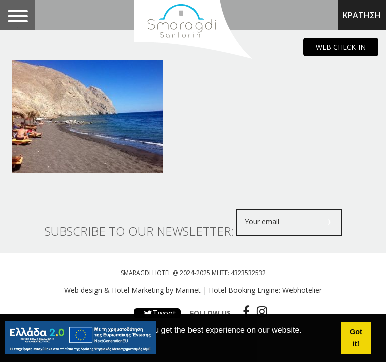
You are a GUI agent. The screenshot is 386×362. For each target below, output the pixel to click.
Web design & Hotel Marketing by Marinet (132, 290)
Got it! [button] (356, 338)
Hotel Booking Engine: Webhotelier (265, 290)
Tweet (157, 313)
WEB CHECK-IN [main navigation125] (341, 47)
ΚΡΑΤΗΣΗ (362, 15)
